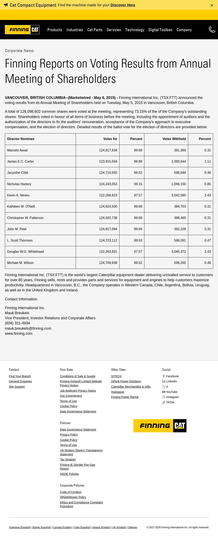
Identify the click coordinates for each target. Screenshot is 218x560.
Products (54, 29)
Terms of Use (68, 401)
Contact (212, 29)
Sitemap (132, 527)
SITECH (116, 376)
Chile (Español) (82, 527)
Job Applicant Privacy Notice (78, 390)
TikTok (170, 402)
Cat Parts (94, 29)
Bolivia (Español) (42, 527)
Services (114, 29)
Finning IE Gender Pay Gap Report (77, 466)
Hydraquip (117, 392)
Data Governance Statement (78, 411)
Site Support (17, 386)
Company (184, 29)
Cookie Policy (68, 406)
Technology (134, 29)
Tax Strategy (68, 459)
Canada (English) (62, 527)
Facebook (172, 376)
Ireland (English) (101, 527)
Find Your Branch (20, 376)
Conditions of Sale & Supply (77, 376)
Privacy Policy (69, 434)
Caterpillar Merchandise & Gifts (131, 386)
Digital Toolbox (160, 29)
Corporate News (19, 50)
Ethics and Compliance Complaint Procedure (81, 504)
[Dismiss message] (212, 5)
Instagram (172, 397)
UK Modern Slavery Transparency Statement (81, 452)
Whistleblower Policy (73, 497)
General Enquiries (20, 381)
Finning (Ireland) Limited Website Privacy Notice (81, 383)
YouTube (171, 392)
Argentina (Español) (20, 527)
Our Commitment (71, 395)
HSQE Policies (69, 474)
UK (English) (119, 527)
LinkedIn (171, 381)
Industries (74, 29)
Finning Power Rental (124, 397)
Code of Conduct (70, 492)
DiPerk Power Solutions (126, 381)
